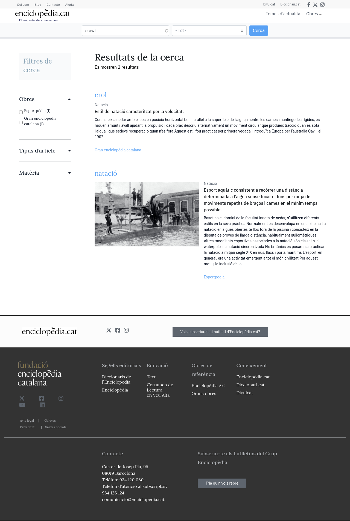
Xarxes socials (55, 427)
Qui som (23, 4)
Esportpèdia (214, 277)
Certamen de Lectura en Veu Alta (160, 390)
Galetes (50, 420)
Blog (37, 4)
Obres (312, 13)
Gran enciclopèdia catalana (118, 150)
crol (101, 95)
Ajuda (69, 4)
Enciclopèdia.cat (253, 376)
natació (106, 173)
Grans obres (204, 393)
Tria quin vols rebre (222, 483)
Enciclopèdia (115, 390)
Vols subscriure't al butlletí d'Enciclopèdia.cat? (220, 331)
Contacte (53, 4)
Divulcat (269, 4)
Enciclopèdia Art (208, 385)
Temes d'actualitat (284, 13)
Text (151, 376)
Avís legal (27, 420)
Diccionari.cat (291, 4)
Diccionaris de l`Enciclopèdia (116, 379)
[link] (45, 99)
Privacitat (27, 427)
